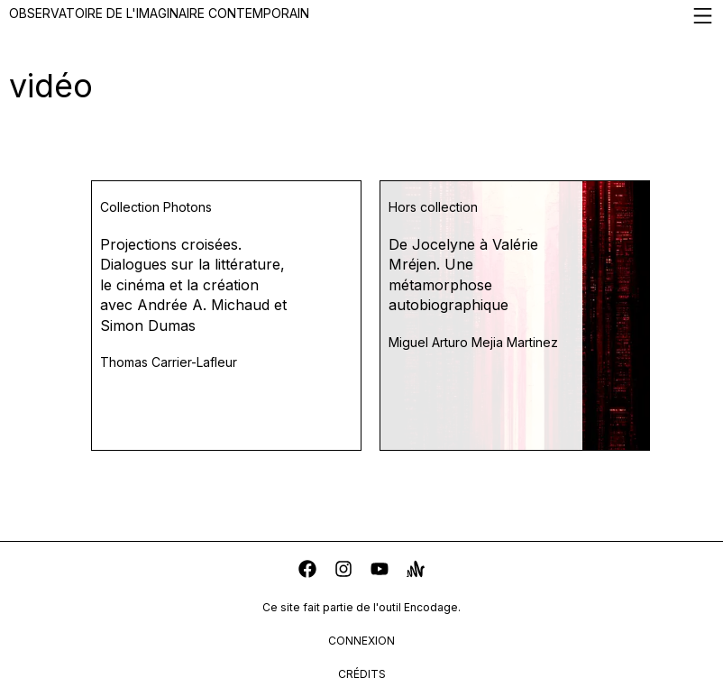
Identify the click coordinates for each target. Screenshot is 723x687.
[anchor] (416, 571)
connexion (361, 640)
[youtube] (380, 571)
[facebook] (307, 571)
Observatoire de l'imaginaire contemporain (361, 16)
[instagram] (343, 571)
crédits (362, 674)
